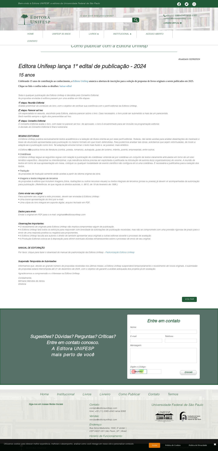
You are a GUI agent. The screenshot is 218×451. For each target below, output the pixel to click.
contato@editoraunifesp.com (177, 19)
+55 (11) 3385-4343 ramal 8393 (180, 16)
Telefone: (169, 336)
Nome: (133, 327)
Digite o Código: (138, 367)
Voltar (189, 299)
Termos (173, 394)
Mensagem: (136, 346)
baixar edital (66, 86)
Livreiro (104, 394)
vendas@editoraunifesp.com (103, 420)
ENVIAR (188, 373)
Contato (32, 41)
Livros (92, 34)
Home (30, 34)
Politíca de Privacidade (198, 445)
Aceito (154, 445)
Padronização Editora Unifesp (119, 253)
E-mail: (133, 336)
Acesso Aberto (154, 34)
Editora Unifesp (80, 81)
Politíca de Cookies (173, 445)
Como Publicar (129, 394)
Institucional (121, 34)
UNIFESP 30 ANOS (61, 34)
